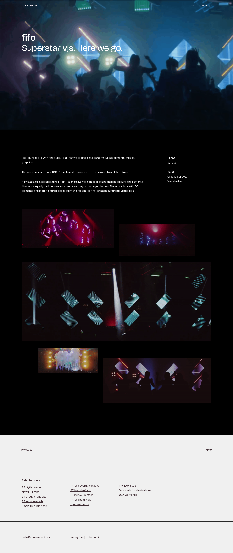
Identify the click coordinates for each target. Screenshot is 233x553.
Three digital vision (81, 499)
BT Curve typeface (81, 495)
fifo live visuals (127, 485)
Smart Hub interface (34, 506)
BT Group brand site (34, 496)
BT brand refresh (80, 490)
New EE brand (30, 492)
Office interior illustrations (135, 490)
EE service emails (32, 501)
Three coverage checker (85, 485)
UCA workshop (128, 494)
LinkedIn (90, 537)
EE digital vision (31, 487)
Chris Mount (29, 5)
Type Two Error (79, 504)
